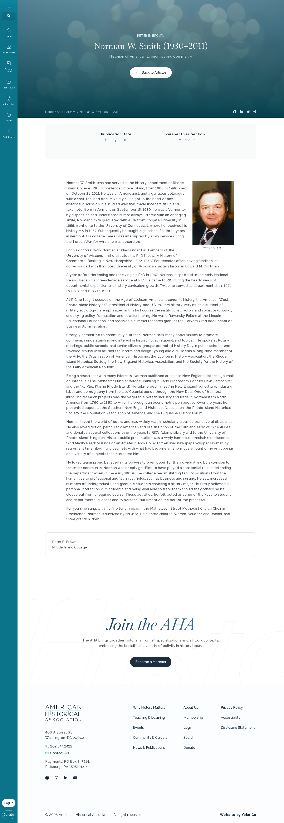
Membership (193, 718)
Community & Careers (150, 738)
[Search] (8, 16)
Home (49, 111)
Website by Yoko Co (238, 815)
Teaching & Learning (149, 718)
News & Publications (149, 748)
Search (188, 738)
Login (187, 728)
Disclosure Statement (238, 728)
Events (138, 728)
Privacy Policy (232, 708)
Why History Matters (149, 708)
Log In (8, 803)
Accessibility (230, 718)
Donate (9, 814)
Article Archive (66, 111)
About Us (190, 708)
